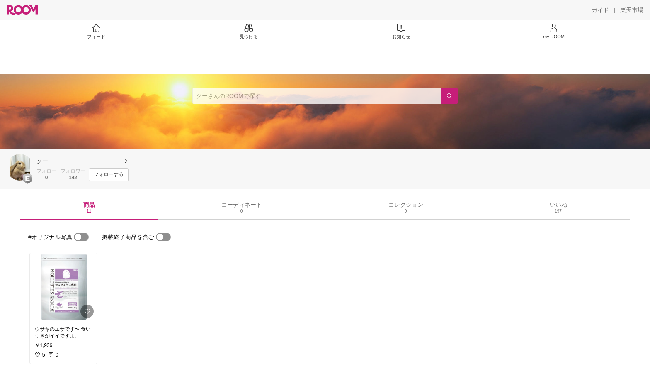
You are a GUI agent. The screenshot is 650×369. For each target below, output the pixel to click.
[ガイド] (600, 10)
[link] (63, 287)
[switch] (81, 237)
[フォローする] (109, 174)
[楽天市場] (631, 10)
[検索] (449, 96)
